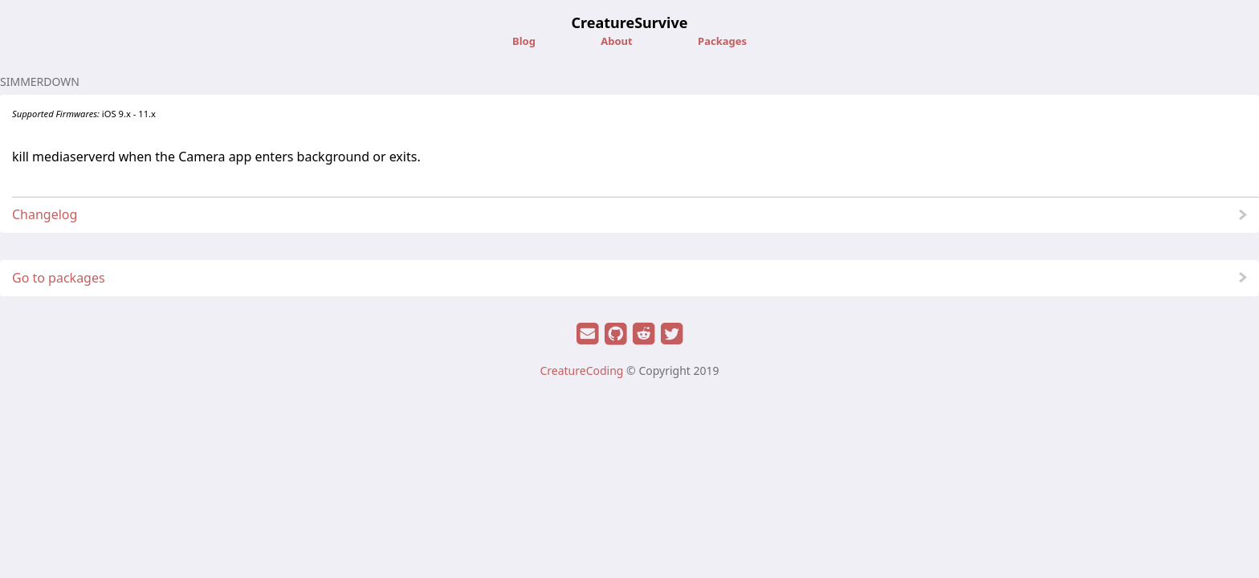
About (618, 41)
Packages (722, 41)
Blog (525, 41)
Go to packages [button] (58, 278)
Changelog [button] (44, 214)
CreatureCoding (581, 370)
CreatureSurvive (629, 22)
